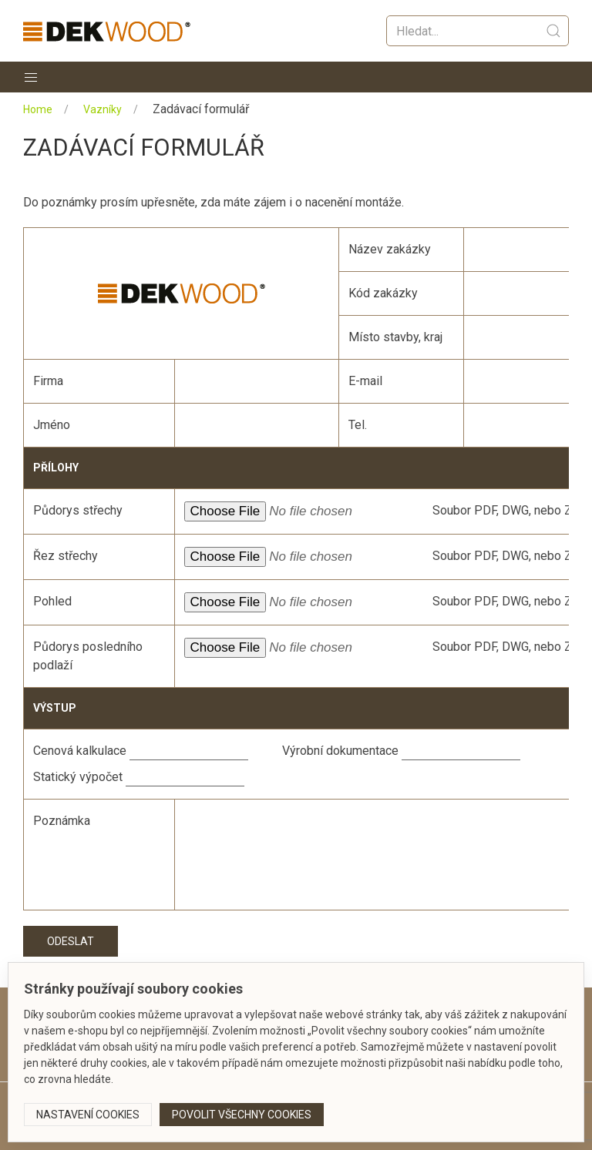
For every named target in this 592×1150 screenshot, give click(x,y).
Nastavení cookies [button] (88, 1114)
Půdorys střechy (78, 510)
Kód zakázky (383, 293)
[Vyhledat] (477, 30)
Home (37, 109)
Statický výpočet (78, 776)
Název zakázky (389, 249)
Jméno (51, 424)
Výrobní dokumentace (340, 750)
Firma (48, 381)
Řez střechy (65, 555)
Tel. (357, 424)
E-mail (365, 381)
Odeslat (70, 941)
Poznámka (61, 820)
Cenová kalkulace (79, 750)
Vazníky (102, 109)
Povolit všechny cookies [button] (241, 1114)
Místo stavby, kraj (395, 337)
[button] (31, 77)
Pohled (52, 601)
